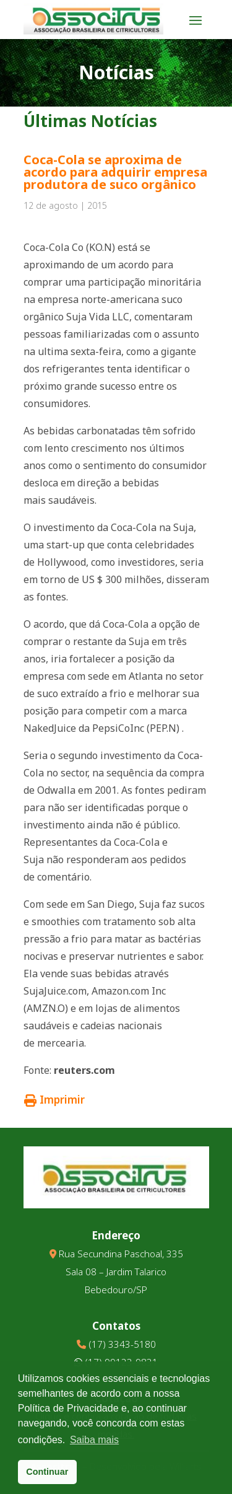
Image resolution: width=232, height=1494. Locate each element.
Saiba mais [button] (94, 1440)
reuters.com (84, 1070)
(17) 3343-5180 (122, 1344)
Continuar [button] (47, 1472)
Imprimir (54, 1099)
